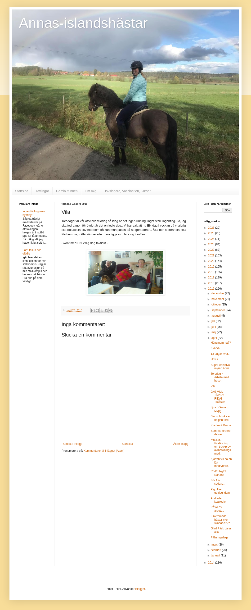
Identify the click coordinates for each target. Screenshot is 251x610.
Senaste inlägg (72, 444)
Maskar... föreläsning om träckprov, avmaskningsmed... (221, 446)
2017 (211, 277)
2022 (211, 249)
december (218, 293)
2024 (211, 239)
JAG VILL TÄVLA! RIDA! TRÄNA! (218, 397)
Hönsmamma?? (221, 342)
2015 (211, 288)
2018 (211, 272)
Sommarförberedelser (220, 432)
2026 (211, 227)
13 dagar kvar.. (220, 353)
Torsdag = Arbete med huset (220, 377)
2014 (211, 562)
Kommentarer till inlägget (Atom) (104, 450)
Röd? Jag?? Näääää (218, 473)
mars (215, 544)
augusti (216, 315)
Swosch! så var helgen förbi (220, 418)
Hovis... (215, 359)
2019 (211, 266)
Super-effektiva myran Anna (220, 366)
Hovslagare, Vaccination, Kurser (127, 191)
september (218, 310)
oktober (216, 304)
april (214, 338)
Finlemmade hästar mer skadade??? (220, 519)
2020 (211, 261)
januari (216, 555)
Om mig (90, 191)
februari (216, 550)
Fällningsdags (219, 537)
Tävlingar (42, 191)
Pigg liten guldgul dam (220, 491)
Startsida (21, 191)
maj (214, 332)
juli (213, 321)
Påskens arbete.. (217, 508)
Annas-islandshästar (83, 23)
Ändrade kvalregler (219, 500)
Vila (213, 386)
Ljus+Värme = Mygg (220, 409)
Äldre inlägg (180, 444)
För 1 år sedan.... (218, 482)
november (218, 299)
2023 (211, 244)
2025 (211, 233)
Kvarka (215, 348)
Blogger (140, 589)
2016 (211, 283)
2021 (211, 255)
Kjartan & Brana (221, 425)
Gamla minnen (67, 191)
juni (214, 326)
